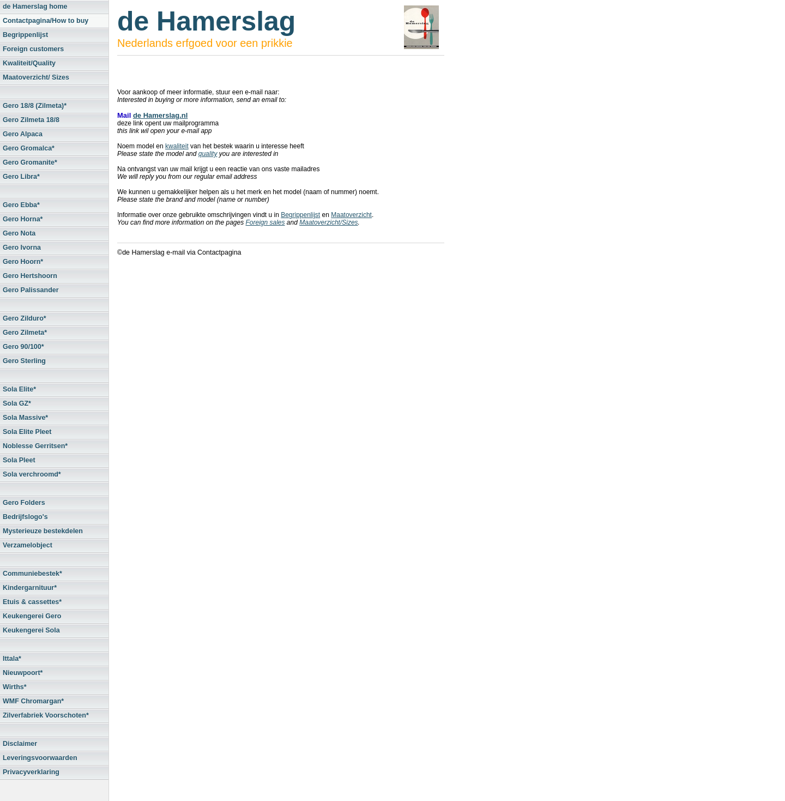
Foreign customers (33, 49)
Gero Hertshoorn (30, 276)
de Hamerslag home (35, 6)
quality (208, 154)
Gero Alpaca (23, 134)
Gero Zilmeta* (25, 332)
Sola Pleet (19, 460)
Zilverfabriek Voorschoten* (46, 715)
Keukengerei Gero (32, 616)
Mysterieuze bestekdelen (43, 531)
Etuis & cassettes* (32, 602)
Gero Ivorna (22, 247)
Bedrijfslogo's (25, 517)
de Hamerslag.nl (160, 115)
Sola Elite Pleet (27, 432)
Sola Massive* (25, 417)
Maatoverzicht (351, 215)
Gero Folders (24, 503)
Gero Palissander (31, 290)
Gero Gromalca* (29, 148)
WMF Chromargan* (33, 701)
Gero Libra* (21, 176)
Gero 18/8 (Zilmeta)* (35, 106)
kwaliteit (177, 146)
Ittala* (12, 659)
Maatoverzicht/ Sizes (36, 77)
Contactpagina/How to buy (45, 21)
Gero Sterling (24, 361)
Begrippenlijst (25, 35)
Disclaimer (20, 744)
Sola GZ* (17, 403)
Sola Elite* (19, 389)
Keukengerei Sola (31, 630)
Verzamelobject (27, 545)
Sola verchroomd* (32, 474)
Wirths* (15, 687)
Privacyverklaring (31, 772)
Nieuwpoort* (23, 673)
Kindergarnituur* (30, 588)
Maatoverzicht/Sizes (328, 222)
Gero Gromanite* (30, 162)
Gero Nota (19, 233)
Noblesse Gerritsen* (35, 446)
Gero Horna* (23, 219)
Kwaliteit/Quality (29, 63)
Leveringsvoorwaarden (40, 758)
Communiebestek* (32, 573)
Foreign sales (265, 222)
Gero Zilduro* (24, 318)
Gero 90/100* (23, 347)
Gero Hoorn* (23, 262)
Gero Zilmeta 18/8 (31, 120)
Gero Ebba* (21, 205)
